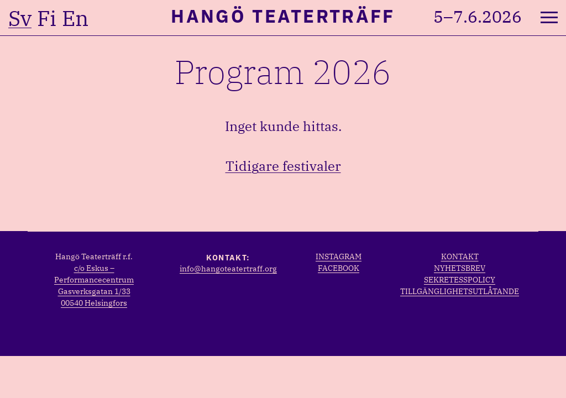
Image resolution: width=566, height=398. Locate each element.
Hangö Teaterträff (283, 16)
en (75, 18)
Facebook (338, 268)
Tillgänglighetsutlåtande (459, 291)
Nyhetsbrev (459, 268)
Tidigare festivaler (283, 166)
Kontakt (460, 256)
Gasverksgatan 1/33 (94, 291)
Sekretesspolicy (459, 280)
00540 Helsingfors (94, 303)
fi (46, 18)
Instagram (338, 256)
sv (20, 18)
